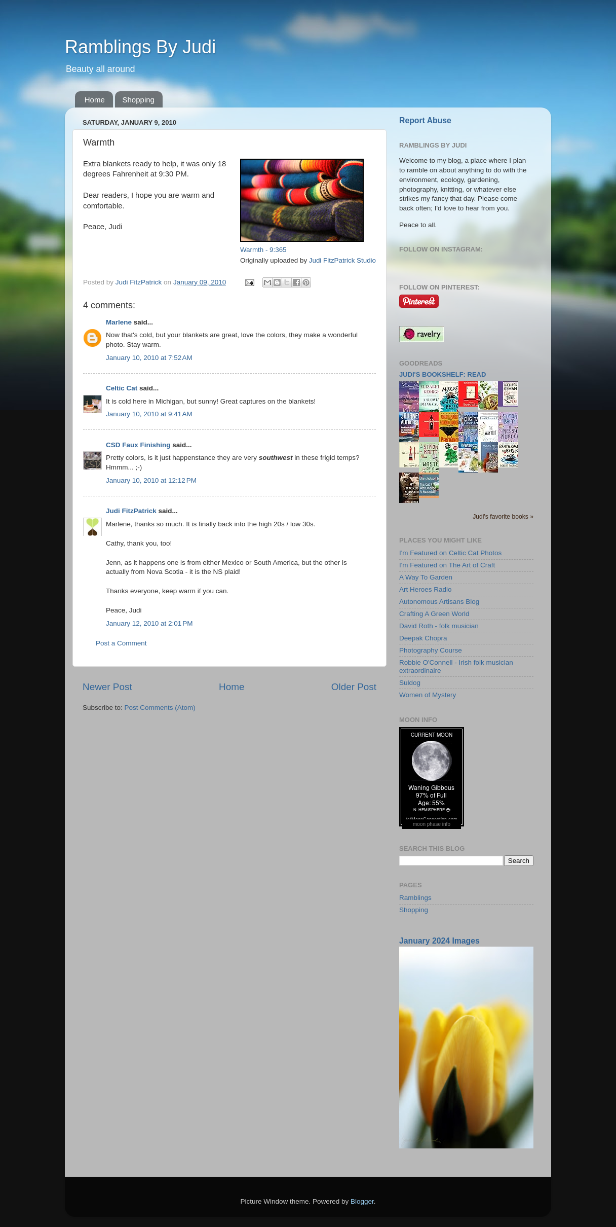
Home (95, 99)
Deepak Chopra (423, 638)
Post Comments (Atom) (160, 707)
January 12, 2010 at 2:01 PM (149, 623)
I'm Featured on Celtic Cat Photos (450, 553)
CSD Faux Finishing (138, 445)
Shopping (139, 99)
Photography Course (430, 650)
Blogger (362, 1201)
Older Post (353, 686)
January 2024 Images (439, 940)
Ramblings (415, 897)
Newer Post (107, 686)
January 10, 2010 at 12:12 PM (151, 480)
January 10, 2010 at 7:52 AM (149, 358)
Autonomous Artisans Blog (439, 601)
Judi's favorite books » (503, 516)
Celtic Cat (121, 388)
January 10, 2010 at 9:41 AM (149, 414)
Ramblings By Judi (140, 47)
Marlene (119, 322)
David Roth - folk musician (439, 626)
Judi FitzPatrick (131, 511)
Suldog (409, 683)
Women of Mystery (427, 695)
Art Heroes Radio (425, 589)
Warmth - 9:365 (263, 250)
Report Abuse (425, 120)
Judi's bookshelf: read (442, 374)
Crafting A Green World (434, 614)
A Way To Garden (425, 577)
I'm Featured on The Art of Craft (447, 565)
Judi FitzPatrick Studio (342, 260)
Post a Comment (121, 643)
